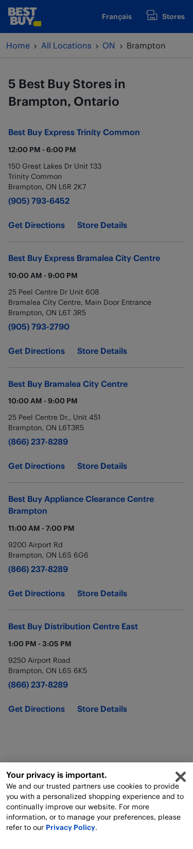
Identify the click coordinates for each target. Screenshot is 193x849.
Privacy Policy (70, 830)
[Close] (180, 780)
